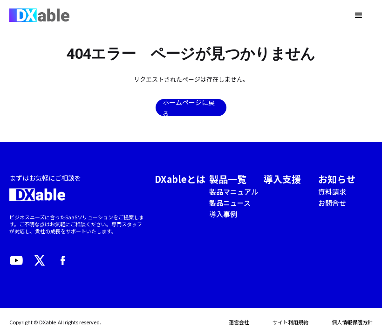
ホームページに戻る (189, 107)
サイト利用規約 (290, 322)
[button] (359, 15)
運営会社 (239, 322)
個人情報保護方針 (352, 322)
